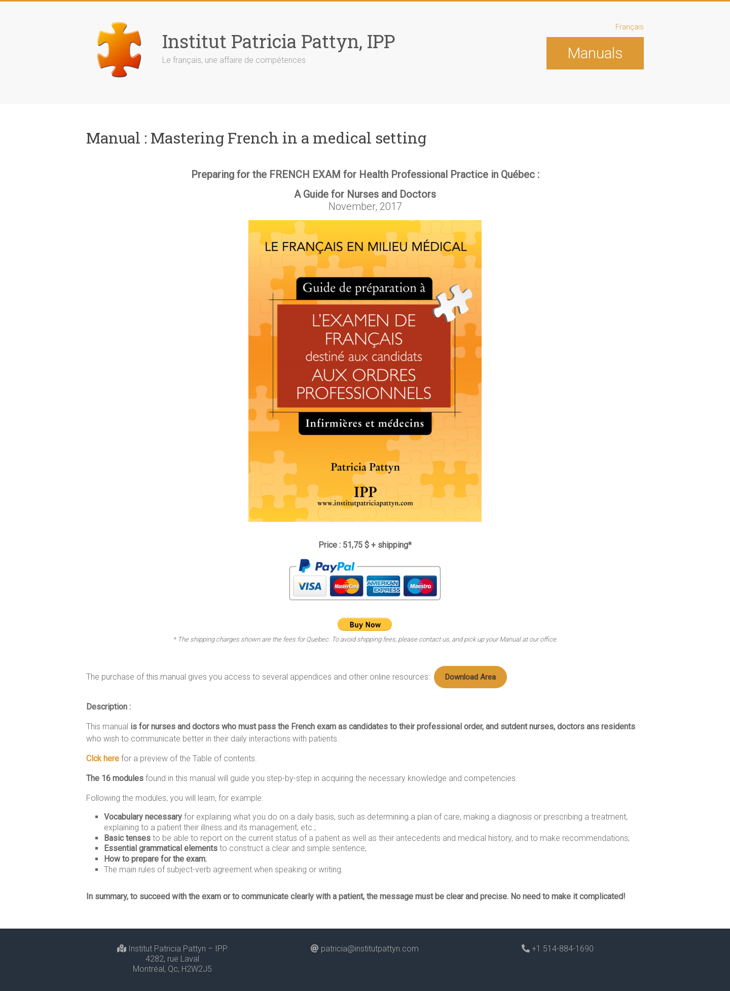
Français (629, 27)
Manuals (595, 53)
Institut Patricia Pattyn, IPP (278, 41)
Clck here (102, 718)
